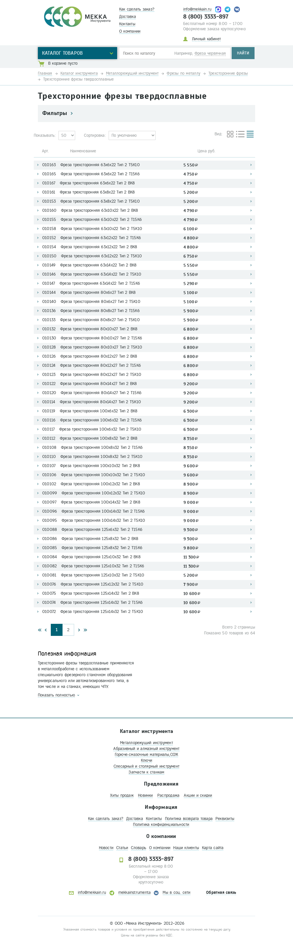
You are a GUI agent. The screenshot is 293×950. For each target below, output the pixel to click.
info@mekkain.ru (197, 9)
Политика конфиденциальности (161, 824)
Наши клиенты (186, 848)
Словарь (138, 848)
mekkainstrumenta (134, 892)
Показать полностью (56, 695)
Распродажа (168, 795)
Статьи (122, 848)
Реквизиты (224, 818)
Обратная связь (221, 892)
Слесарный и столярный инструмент (146, 766)
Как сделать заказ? (136, 9)
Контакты (127, 24)
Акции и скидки (198, 795)
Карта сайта (212, 848)
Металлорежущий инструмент (146, 743)
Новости (106, 848)
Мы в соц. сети (176, 892)
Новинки (145, 795)
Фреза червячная (210, 53)
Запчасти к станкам (146, 772)
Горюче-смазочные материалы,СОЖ (147, 754)
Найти (243, 53)
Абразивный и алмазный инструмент (146, 748)
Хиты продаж (121, 795)
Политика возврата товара (189, 818)
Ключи (146, 760)
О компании (129, 31)
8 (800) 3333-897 (206, 17)
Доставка (127, 16)
